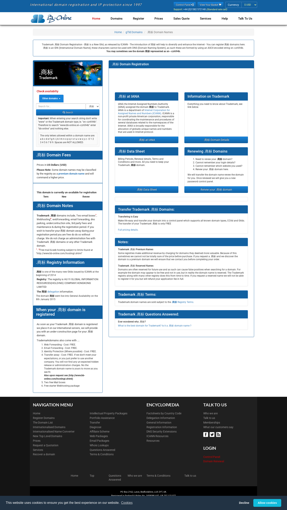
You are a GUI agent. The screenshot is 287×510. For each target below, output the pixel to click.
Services (207, 18)
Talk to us (209, 418)
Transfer (95, 422)
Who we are (210, 413)
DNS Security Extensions (161, 431)
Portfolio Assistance (102, 418)
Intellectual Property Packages (108, 413)
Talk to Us (245, 18)
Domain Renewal (213, 461)
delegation (53, 291)
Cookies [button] (127, 502)
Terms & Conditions (102, 454)
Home (102, 18)
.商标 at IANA (146, 139)
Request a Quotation (45, 445)
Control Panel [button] (185, 4)
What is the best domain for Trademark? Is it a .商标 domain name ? (154, 325)
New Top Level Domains (47, 436)
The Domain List (43, 422)
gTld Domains (134, 32)
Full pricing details (128, 229)
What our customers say (218, 427)
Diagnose (95, 427)
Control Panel (211, 456)
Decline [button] (244, 502)
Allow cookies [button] (267, 502)
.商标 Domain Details (216, 139)
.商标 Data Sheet (146, 189)
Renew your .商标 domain (216, 189)
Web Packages (99, 436)
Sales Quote (184, 18)
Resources (152, 440)
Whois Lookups (99, 445)
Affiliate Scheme (99, 431)
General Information (158, 422)
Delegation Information (160, 418)
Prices (162, 18)
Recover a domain (44, 454)
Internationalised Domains (49, 427)
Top (92, 475)
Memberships (211, 422)
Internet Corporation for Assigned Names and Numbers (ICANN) (144, 112)
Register (142, 18)
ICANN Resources (157, 436)
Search (68, 112)
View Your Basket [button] (210, 4)
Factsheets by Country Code (163, 413)
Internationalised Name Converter (54, 431)
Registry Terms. (183, 302)
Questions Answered (102, 449)
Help (225, 18)
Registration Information (161, 427)
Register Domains (44, 418)
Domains (121, 18)
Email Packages (99, 440)
